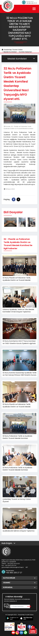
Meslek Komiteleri (10, 52)
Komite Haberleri (25, 52)
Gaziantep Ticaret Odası (12, 50)
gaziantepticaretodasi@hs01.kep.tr (13, 567)
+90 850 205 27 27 (31, 3)
